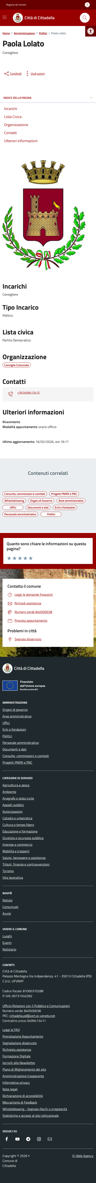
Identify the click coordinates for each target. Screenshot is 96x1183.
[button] (90, 31)
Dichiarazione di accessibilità (22, 1095)
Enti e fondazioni (14, 729)
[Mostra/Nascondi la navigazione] (4, 17)
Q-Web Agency (83, 1155)
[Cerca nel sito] (85, 18)
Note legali (10, 1089)
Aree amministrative (17, 716)
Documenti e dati (14, 749)
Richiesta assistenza (16, 1049)
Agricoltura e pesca (15, 785)
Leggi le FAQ (11, 1029)
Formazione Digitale (16, 1056)
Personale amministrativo (20, 742)
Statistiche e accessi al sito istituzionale (30, 1115)
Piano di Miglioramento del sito (24, 1069)
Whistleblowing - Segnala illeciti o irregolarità (34, 1108)
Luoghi (7, 936)
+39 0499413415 (28, 392)
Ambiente (9, 791)
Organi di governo (15, 709)
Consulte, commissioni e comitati (25, 755)
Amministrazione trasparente (23, 1075)
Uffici (6, 722)
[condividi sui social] (12, 73)
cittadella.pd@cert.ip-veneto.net (32, 1015)
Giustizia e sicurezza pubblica (23, 837)
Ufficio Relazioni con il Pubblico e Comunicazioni (36, 1005)
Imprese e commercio (17, 844)
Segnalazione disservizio (19, 1042)
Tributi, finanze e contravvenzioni (26, 864)
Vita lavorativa (12, 877)
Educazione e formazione (20, 831)
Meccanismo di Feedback (19, 1102)
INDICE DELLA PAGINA (48, 98)
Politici (7, 736)
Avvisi (6, 913)
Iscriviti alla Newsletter (18, 1062)
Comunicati (10, 906)
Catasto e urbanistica (17, 818)
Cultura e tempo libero (18, 824)
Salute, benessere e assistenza (24, 857)
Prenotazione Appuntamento (22, 1036)
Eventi (7, 942)
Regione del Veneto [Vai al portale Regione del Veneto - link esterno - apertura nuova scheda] (16, 5)
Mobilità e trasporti (15, 851)
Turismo (8, 870)
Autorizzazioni (12, 811)
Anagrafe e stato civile (18, 798)
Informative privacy (16, 1082)
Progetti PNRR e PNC (17, 762)
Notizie (7, 900)
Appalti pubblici (13, 804)
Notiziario (9, 949)
